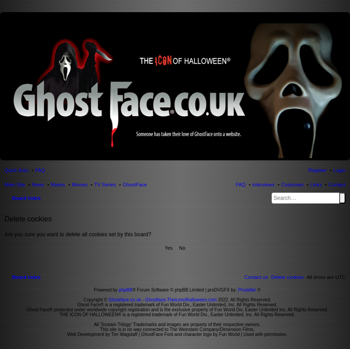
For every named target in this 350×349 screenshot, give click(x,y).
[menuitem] (287, 277)
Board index (26, 198)
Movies (80, 184)
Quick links (16, 170)
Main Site (14, 184)
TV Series (105, 184)
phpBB (125, 289)
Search (342, 198)
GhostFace (135, 184)
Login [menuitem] (339, 170)
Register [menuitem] (317, 170)
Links (316, 184)
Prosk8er (247, 289)
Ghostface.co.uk (125, 299)
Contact (337, 184)
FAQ (241, 184)
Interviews (263, 184)
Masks (58, 184)
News (38, 184)
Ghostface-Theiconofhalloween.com (181, 299)
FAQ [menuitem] (40, 170)
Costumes (292, 184)
